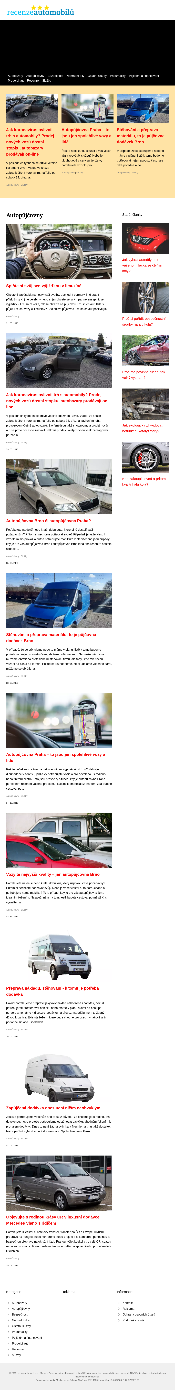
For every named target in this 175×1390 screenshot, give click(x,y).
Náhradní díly (75, 76)
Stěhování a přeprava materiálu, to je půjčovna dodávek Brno (140, 135)
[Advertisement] (87, 48)
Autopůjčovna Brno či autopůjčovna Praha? (48, 520)
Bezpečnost (55, 76)
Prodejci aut (16, 80)
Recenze (33, 80)
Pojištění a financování (144, 76)
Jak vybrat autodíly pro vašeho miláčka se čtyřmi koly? (142, 265)
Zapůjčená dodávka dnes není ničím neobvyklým (53, 1108)
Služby (46, 80)
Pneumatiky (118, 76)
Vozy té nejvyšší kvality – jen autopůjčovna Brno (53, 874)
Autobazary (15, 76)
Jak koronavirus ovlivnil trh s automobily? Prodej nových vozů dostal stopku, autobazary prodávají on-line (30, 141)
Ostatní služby (97, 76)
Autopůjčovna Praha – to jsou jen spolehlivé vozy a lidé (86, 135)
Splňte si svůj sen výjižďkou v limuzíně (43, 285)
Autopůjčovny (35, 76)
